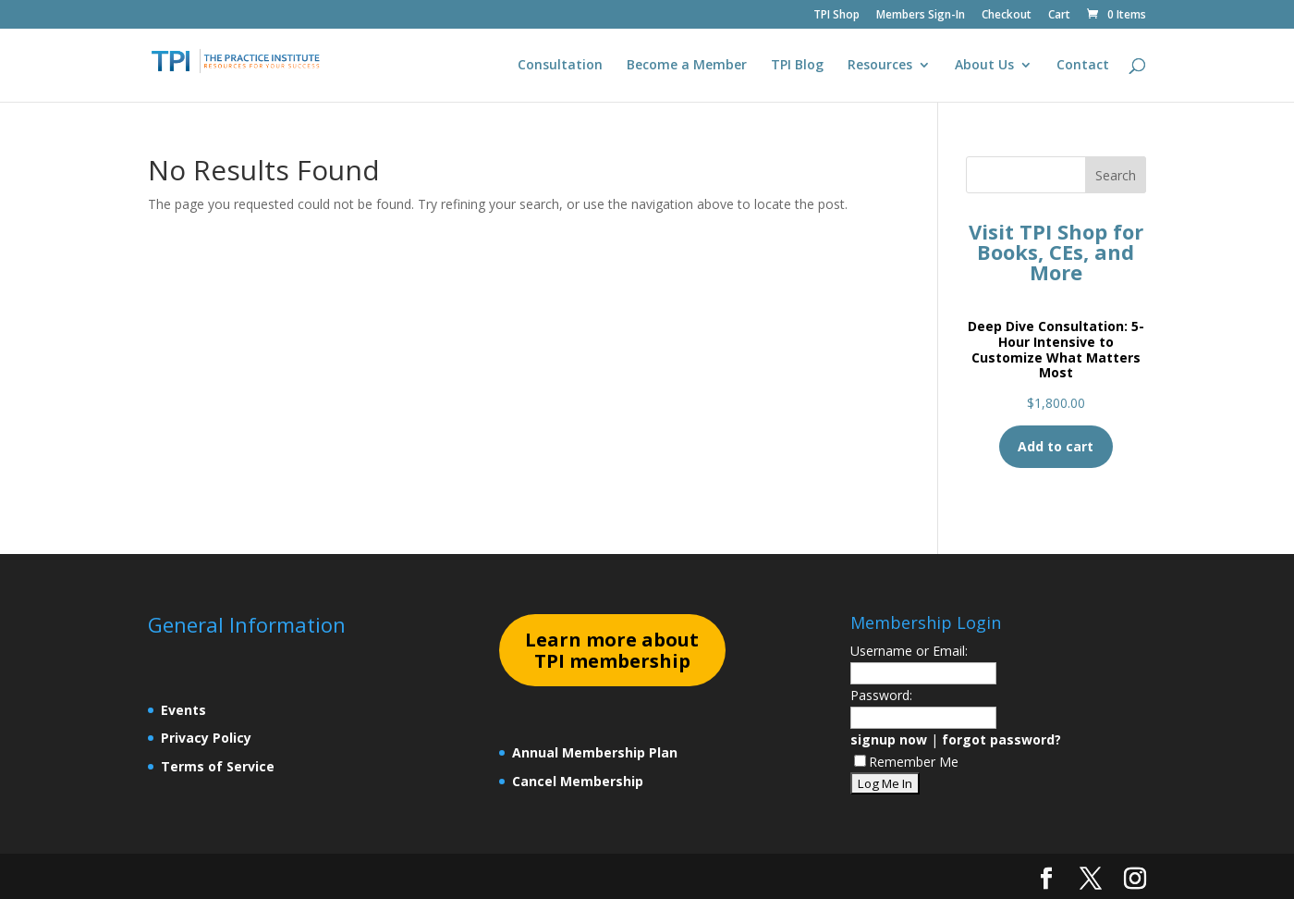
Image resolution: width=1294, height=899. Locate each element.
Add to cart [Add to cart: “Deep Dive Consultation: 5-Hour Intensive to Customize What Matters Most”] (1055, 446)
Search (1115, 175)
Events (183, 710)
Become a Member (687, 65)
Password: (881, 695)
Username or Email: (909, 650)
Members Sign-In (920, 15)
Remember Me (906, 761)
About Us (984, 65)
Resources (880, 65)
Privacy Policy (206, 737)
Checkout (1007, 15)
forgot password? (1001, 739)
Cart (1059, 15)
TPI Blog (797, 65)
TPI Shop (836, 15)
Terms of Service (218, 766)
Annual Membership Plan (595, 752)
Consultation (560, 65)
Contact (1082, 65)
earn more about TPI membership (612, 650)
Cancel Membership (577, 781)
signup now (888, 739)
